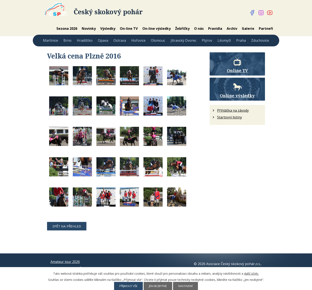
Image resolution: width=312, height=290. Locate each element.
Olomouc (158, 40)
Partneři (266, 28)
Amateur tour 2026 (65, 261)
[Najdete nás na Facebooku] (252, 13)
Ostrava (119, 40)
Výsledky (107, 28)
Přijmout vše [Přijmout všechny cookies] (128, 286)
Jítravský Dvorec (183, 40)
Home (48, 28)
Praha (241, 40)
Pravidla (215, 28)
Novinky (89, 28)
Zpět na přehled (66, 226)
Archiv (232, 28)
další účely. (251, 273)
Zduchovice (260, 40)
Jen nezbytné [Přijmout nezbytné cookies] (158, 286)
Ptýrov (207, 40)
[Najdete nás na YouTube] (270, 13)
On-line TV (129, 28)
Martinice (50, 40)
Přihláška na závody (233, 110)
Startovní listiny (229, 117)
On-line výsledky (156, 28)
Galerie (248, 28)
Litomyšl (224, 40)
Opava (103, 40)
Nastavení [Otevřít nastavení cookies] (185, 286)
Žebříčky (182, 28)
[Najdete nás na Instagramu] (261, 13)
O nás (199, 28)
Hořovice (138, 40)
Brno (67, 40)
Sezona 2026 (66, 28)
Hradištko (85, 40)
